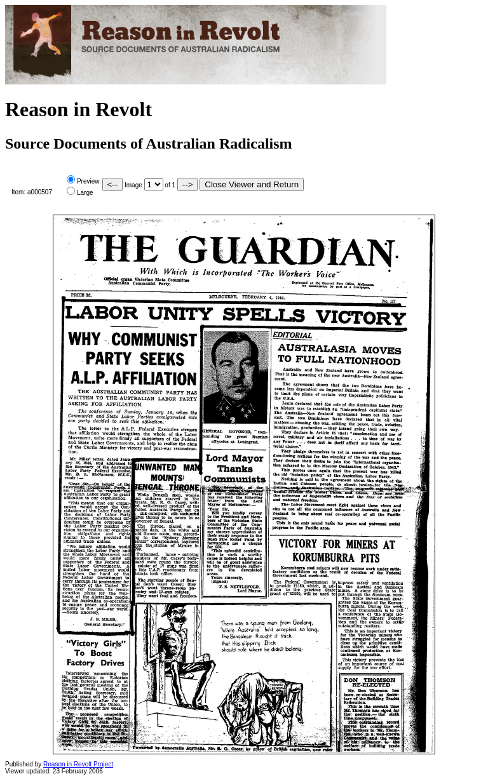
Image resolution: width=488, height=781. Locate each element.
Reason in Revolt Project (78, 764)
